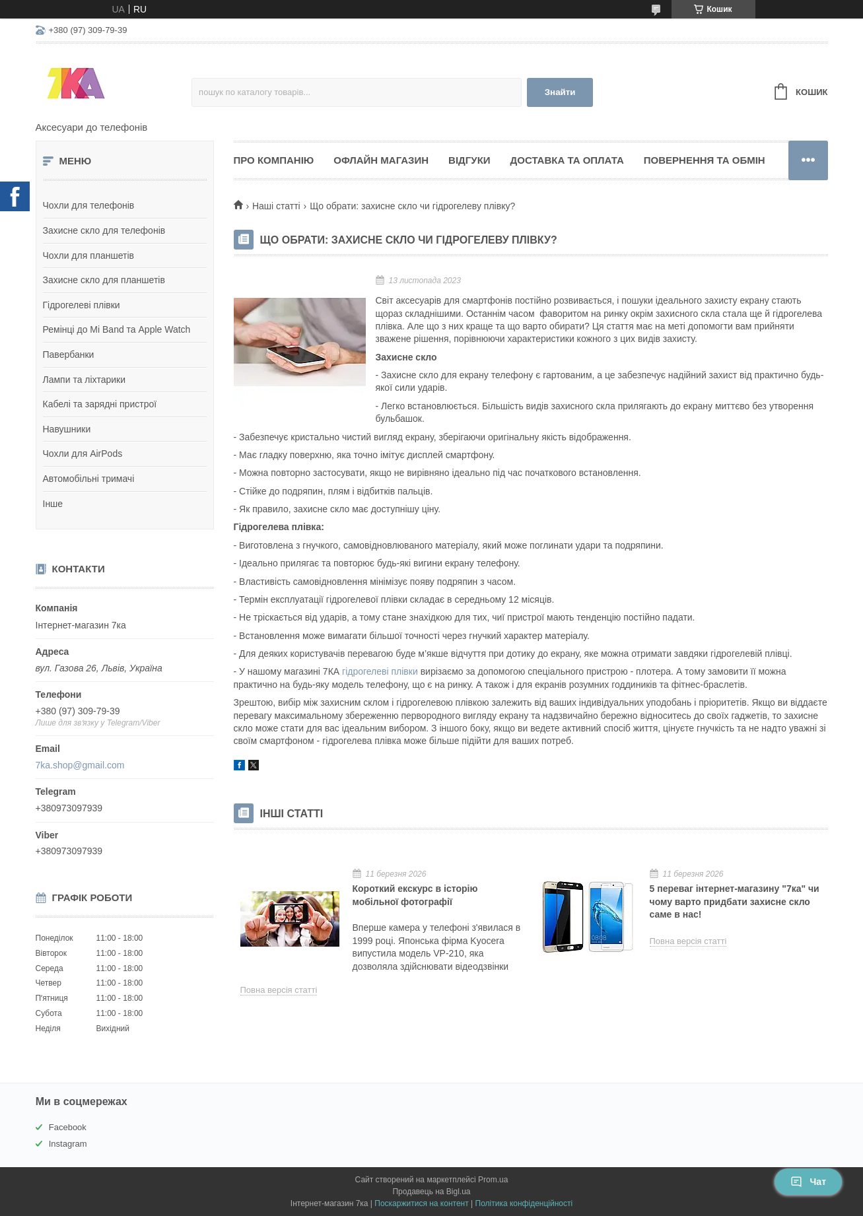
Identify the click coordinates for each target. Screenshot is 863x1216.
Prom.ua (493, 1179)
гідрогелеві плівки (380, 671)
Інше (53, 503)
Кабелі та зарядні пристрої (100, 404)
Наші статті (276, 206)
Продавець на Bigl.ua (431, 1191)
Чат (808, 1182)
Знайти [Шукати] (560, 92)
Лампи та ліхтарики (84, 379)
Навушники (67, 429)
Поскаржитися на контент (421, 1203)
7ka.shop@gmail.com (80, 765)
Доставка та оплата (567, 160)
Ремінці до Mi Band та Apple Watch (117, 329)
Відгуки (469, 160)
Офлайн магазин (381, 160)
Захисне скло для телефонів (104, 230)
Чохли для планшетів (88, 255)
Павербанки (68, 354)
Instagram (68, 1144)
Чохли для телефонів (89, 205)
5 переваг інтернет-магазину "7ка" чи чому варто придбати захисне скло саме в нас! (734, 901)
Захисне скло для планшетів (104, 280)
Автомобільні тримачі (89, 478)
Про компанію (274, 160)
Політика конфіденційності (524, 1203)
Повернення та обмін (704, 160)
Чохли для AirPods (83, 453)
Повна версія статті (279, 990)
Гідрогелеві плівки (81, 305)
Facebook (67, 1127)
